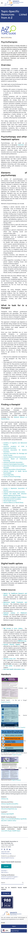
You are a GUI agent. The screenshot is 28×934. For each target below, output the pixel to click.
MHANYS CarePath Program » (9, 876)
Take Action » (5, 872)
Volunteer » (4, 870)
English (3, 702)
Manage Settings (14, 930)
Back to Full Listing (6, 37)
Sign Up (6, 893)
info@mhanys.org (6, 853)
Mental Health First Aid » (8, 878)
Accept (3, 922)
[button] (2, 3)
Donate (6, 866)
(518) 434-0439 (5, 852)
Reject (14, 926)
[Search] (12, 882)
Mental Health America (7, 858)
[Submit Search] (23, 882)
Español (8, 702)
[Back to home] (14, 3)
